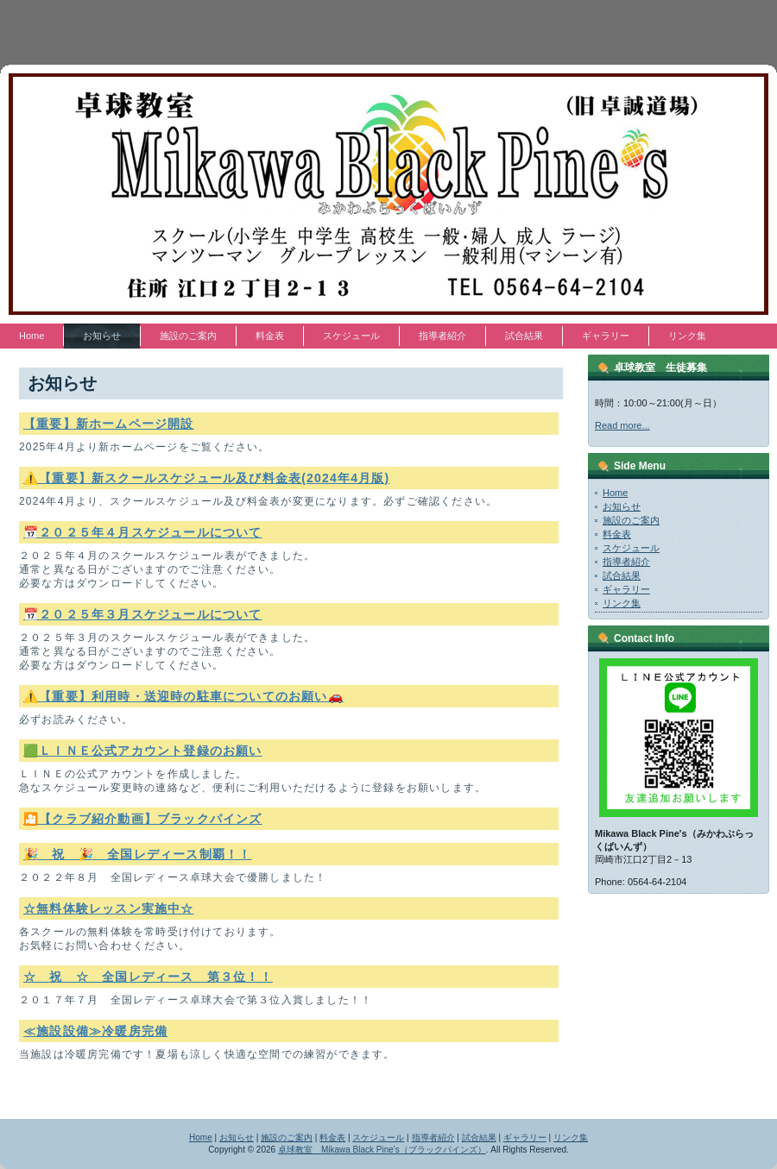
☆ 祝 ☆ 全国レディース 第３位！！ (148, 977)
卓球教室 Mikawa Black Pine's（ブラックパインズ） (382, 1149)
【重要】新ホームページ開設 (108, 424)
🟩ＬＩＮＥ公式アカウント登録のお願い (142, 750)
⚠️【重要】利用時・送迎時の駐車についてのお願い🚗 (183, 696)
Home (615, 492)
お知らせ (622, 506)
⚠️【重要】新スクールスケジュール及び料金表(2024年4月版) (206, 478)
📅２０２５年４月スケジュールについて (142, 532)
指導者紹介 (626, 561)
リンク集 (622, 603)
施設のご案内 (631, 520)
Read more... (622, 425)
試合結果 (622, 575)
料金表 (617, 534)
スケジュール (631, 548)
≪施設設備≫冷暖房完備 (95, 1031)
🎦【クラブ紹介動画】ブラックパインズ (142, 819)
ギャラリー (626, 589)
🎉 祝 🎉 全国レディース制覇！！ (137, 854)
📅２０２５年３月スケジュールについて (142, 614)
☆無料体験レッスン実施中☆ (108, 908)
